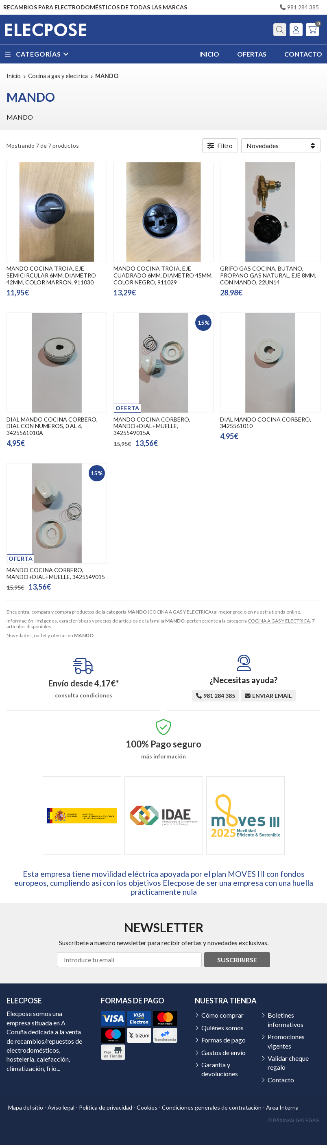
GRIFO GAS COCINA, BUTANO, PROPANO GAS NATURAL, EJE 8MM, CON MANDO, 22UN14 (268, 275)
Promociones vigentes (286, 1041)
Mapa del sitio (25, 1107)
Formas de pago (223, 1040)
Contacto (281, 1080)
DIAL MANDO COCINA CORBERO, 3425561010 (265, 423)
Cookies (147, 1107)
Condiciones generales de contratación (212, 1107)
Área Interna (282, 1107)
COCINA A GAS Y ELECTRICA (279, 621)
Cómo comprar (222, 1015)
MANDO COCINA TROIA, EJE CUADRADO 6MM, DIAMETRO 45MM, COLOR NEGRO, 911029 (163, 275)
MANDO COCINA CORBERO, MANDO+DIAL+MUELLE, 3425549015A (151, 426)
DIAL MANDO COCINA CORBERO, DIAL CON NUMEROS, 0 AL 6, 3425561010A (52, 426)
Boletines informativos (285, 1019)
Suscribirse (237, 960)
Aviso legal (61, 1107)
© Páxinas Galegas (293, 1120)
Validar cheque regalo (288, 1062)
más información (163, 756)
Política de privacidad (105, 1107)
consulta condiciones (83, 695)
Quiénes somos (222, 1027)
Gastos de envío (223, 1052)
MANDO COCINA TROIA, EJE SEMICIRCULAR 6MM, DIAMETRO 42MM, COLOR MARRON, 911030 (51, 275)
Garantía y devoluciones (219, 1069)
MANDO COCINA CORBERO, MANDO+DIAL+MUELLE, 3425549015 (56, 573)
